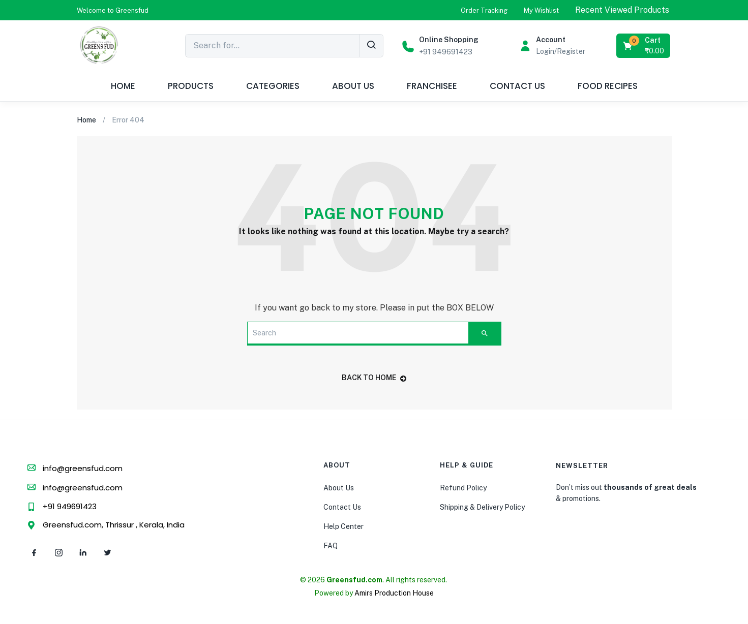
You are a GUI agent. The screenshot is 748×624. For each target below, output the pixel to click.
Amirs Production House (394, 593)
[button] (112, 10)
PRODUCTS (191, 86)
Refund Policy (463, 488)
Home (86, 120)
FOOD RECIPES (608, 86)
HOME (123, 86)
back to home (374, 377)
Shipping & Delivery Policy (482, 507)
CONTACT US (517, 86)
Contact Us (342, 507)
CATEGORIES (273, 86)
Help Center (343, 526)
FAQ (330, 546)
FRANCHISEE (432, 86)
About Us (338, 488)
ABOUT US (353, 86)
